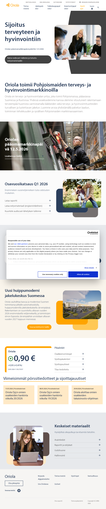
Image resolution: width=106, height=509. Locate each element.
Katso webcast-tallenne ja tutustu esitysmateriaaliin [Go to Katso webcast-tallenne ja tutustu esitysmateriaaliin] (22, 59)
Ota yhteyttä (14, 483)
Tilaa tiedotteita (62, 369)
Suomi (92, 7)
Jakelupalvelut (39, 7)
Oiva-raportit (58, 501)
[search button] (98, 7)
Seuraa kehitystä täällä (39, 327)
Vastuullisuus (31, 2)
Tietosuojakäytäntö (77, 501)
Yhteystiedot (71, 2)
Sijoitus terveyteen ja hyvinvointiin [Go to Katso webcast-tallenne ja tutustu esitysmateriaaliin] (23, 32)
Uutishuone (57, 2)
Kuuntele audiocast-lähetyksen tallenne (23, 211)
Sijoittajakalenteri (62, 359)
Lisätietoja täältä (13, 156)
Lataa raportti (11, 200)
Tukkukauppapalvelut (53, 7)
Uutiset (57, 484)
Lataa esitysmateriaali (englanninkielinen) (23, 206)
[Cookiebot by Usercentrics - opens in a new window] (89, 233)
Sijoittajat (82, 7)
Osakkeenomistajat (63, 354)
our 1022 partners (21, 244)
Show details (89, 268)
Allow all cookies (83, 274)
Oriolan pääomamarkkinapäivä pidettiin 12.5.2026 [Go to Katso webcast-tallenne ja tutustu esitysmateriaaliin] (24, 49)
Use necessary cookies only (52, 274)
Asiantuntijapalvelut (70, 7)
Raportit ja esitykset (63, 445)
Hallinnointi (60, 455)
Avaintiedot (60, 440)
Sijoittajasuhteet (62, 364)
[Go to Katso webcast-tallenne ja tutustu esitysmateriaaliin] (78, 42)
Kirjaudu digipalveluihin (89, 2)
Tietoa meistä (26, 7)
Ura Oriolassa (45, 2)
